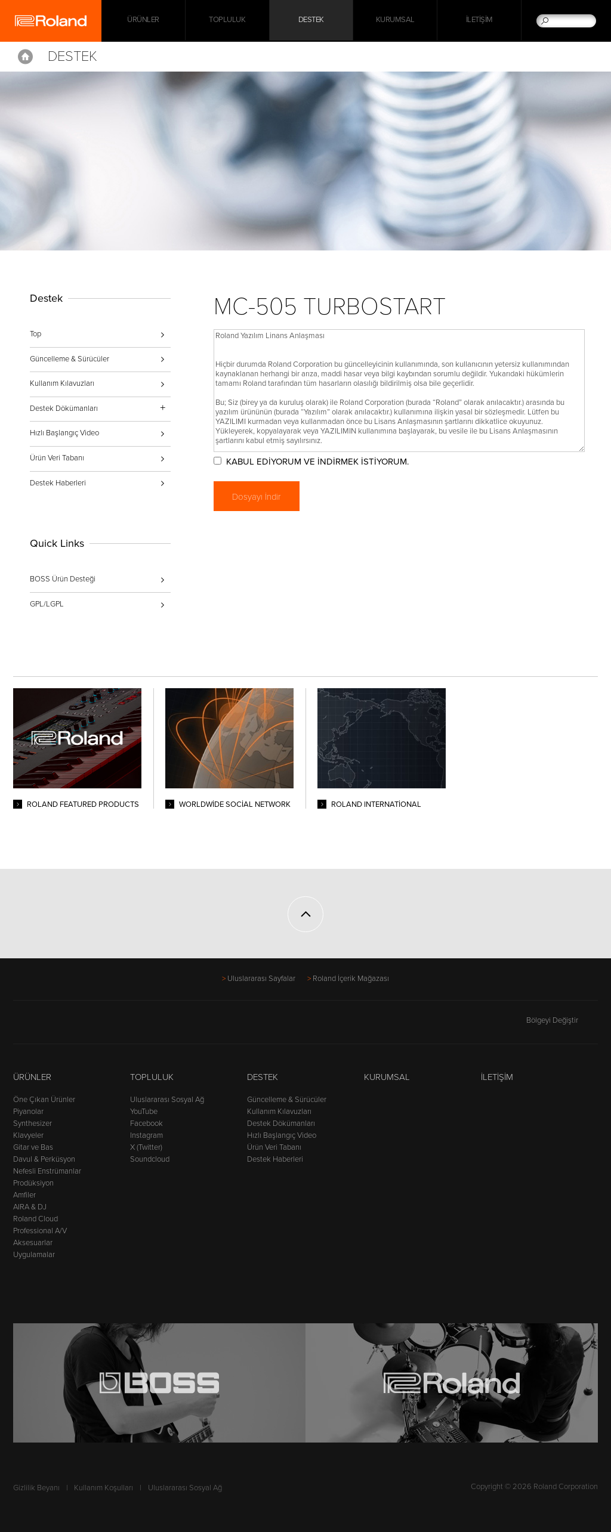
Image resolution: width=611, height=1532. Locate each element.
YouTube (144, 1111)
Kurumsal (395, 21)
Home (25, 56)
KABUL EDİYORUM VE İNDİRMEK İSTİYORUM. (321, 461)
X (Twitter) (146, 1147)
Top (35, 334)
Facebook (146, 1123)
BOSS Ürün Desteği (62, 579)
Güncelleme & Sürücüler (69, 359)
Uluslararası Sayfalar (261, 978)
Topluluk (227, 21)
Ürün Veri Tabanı (57, 458)
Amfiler (24, 1195)
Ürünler (32, 1077)
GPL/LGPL (47, 604)
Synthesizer (32, 1123)
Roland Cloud (35, 1219)
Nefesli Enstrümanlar (47, 1171)
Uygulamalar (34, 1254)
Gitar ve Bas (33, 1147)
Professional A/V (40, 1231)
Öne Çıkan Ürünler (44, 1099)
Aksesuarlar (33, 1243)
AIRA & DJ (30, 1207)
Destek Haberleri (58, 483)
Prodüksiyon (33, 1183)
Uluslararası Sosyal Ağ (167, 1099)
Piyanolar (28, 1111)
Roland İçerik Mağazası (351, 978)
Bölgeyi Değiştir (562, 1020)
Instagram (146, 1135)
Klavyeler (28, 1135)
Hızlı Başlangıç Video (64, 433)
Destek (311, 21)
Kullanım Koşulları (103, 1488)
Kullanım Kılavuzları (62, 383)
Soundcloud (149, 1159)
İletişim (479, 21)
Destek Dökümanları (281, 1123)
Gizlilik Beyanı (36, 1488)
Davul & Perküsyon (44, 1159)
